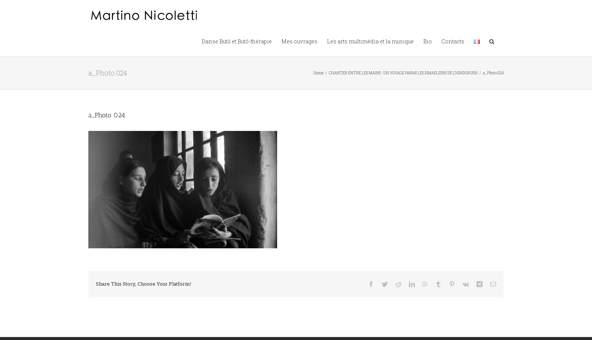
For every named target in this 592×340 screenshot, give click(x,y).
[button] (491, 41)
